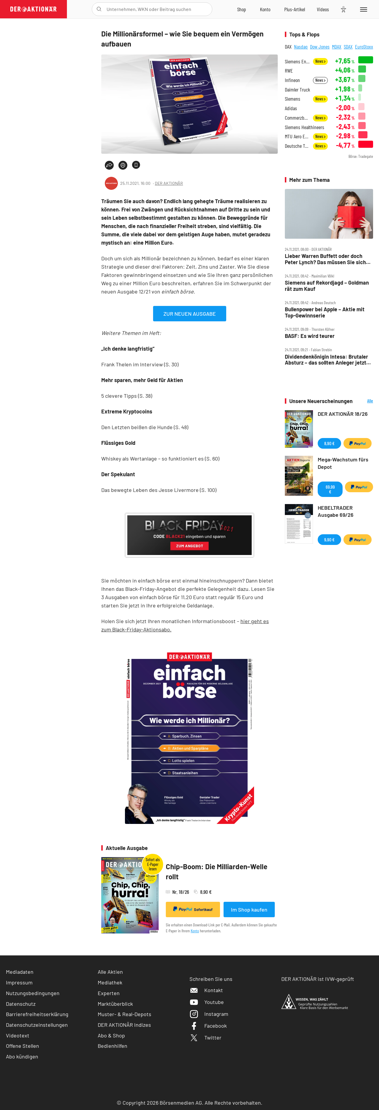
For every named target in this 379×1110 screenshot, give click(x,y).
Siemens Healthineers (304, 127)
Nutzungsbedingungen (33, 993)
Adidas (291, 108)
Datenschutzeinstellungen (37, 1025)
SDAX (348, 46)
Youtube (207, 1002)
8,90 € (329, 443)
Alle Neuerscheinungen (364, 401)
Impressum (19, 982)
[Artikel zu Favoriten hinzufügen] (136, 165)
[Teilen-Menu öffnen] (109, 165)
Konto (195, 930)
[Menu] (362, 9)
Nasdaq (301, 46)
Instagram (209, 1013)
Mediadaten (19, 971)
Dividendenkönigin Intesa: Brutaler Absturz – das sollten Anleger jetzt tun (326, 360)
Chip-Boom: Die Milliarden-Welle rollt (216, 871)
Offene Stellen (22, 1045)
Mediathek (110, 982)
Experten (109, 993)
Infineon (292, 80)
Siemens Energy (297, 61)
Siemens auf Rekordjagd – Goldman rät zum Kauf (327, 286)
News (320, 61)
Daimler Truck (297, 89)
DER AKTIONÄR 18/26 (343, 413)
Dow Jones (320, 46)
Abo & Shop (111, 1035)
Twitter (205, 1037)
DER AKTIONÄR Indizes (124, 1024)
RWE (289, 71)
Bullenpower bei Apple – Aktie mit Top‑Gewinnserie (324, 312)
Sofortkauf (193, 909)
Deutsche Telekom (297, 146)
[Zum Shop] (241, 9)
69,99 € (330, 489)
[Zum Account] (265, 9)
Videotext (17, 1035)
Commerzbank (297, 118)
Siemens (292, 99)
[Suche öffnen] (99, 9)
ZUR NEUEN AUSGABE (189, 313)
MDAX (336, 46)
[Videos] (323, 9)
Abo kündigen (22, 1056)
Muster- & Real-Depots (124, 1014)
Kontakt (206, 990)
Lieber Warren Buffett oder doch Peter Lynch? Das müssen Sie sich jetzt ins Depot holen (325, 259)
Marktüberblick (115, 1003)
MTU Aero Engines (297, 136)
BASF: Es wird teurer (310, 336)
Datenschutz (21, 1003)
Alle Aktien (110, 971)
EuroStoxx (364, 46)
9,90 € (329, 539)
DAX (288, 46)
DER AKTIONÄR (169, 183)
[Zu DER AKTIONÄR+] (294, 9)
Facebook (208, 1025)
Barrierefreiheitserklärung (37, 1014)
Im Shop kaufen (249, 909)
